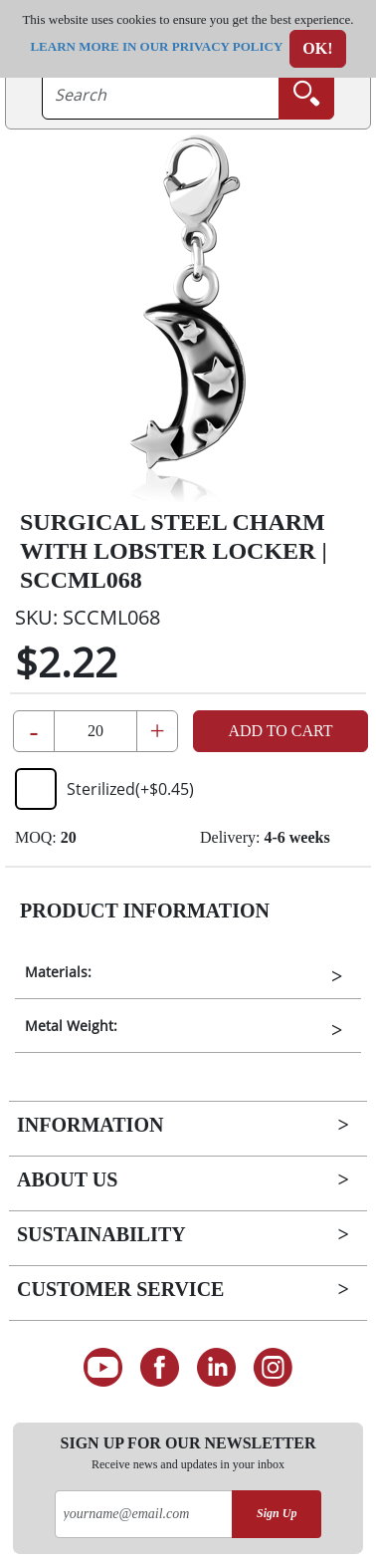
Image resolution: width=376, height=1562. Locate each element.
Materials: (58, 971)
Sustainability (101, 1234)
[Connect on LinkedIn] (216, 1368)
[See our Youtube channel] (103, 1368)
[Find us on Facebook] (159, 1368)
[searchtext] (161, 95)
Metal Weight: (71, 1025)
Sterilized (104, 789)
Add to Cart (280, 730)
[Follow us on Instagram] (273, 1368)
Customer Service (120, 1289)
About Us (67, 1179)
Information (90, 1125)
